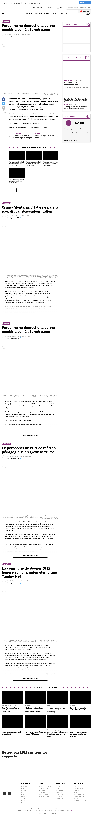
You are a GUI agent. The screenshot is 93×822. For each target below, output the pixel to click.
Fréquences (41, 791)
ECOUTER (84, 11)
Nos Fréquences (79, 795)
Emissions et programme (45, 787)
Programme (38, 7)
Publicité (5, 3)
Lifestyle (54, 13)
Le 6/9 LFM (59, 789)
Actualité (27, 13)
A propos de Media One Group (32, 3)
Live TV (61, 7)
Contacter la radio (44, 793)
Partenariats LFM (43, 797)
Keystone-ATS (14, 36)
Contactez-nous (16, 3)
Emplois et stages (43, 795)
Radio (46, 13)
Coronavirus (24, 787)
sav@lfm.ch (73, 811)
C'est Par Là (59, 793)
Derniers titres (43, 789)
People (76, 793)
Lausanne (23, 791)
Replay (50, 7)
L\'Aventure (59, 799)
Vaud (22, 793)
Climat (22, 789)
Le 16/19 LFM (59, 795)
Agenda (76, 791)
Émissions (37, 13)
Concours (64, 13)
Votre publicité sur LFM (81, 801)
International (25, 797)
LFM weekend (60, 797)
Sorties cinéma (78, 789)
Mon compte (85, 2)
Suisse (22, 795)
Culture (23, 801)
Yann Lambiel (60, 791)
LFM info (58, 787)
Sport (22, 803)
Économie (23, 799)
